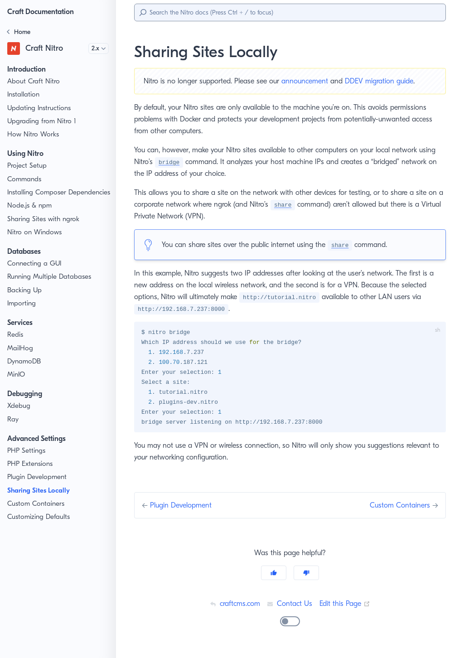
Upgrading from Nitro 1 (42, 121)
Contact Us (289, 606)
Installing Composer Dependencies (37, 197)
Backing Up (25, 300)
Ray (13, 429)
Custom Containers (36, 513)
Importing (21, 313)
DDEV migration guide (387, 81)
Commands (25, 179)
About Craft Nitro (32, 81)
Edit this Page (345, 606)
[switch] (290, 624)
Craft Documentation (43, 11)
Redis (16, 344)
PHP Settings (27, 460)
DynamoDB (25, 371)
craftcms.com (233, 606)
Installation (23, 94)
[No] (306, 575)
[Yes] (273, 575)
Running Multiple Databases (50, 286)
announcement (311, 81)
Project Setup (27, 165)
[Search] (290, 12)
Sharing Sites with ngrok (44, 228)
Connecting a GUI (34, 273)
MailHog (20, 358)
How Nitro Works (33, 134)
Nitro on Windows (34, 242)
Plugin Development (38, 487)
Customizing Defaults (39, 527)
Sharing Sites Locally (42, 500)
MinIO (16, 384)
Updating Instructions (39, 108)
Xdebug (19, 416)
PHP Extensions (32, 473)
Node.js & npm (30, 215)
